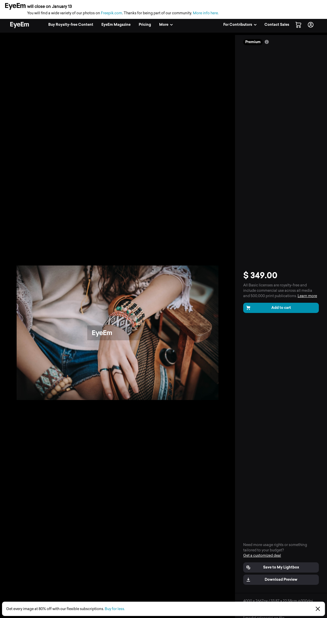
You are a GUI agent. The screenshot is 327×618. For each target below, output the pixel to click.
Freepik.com (111, 13)
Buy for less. (115, 609)
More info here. (206, 13)
